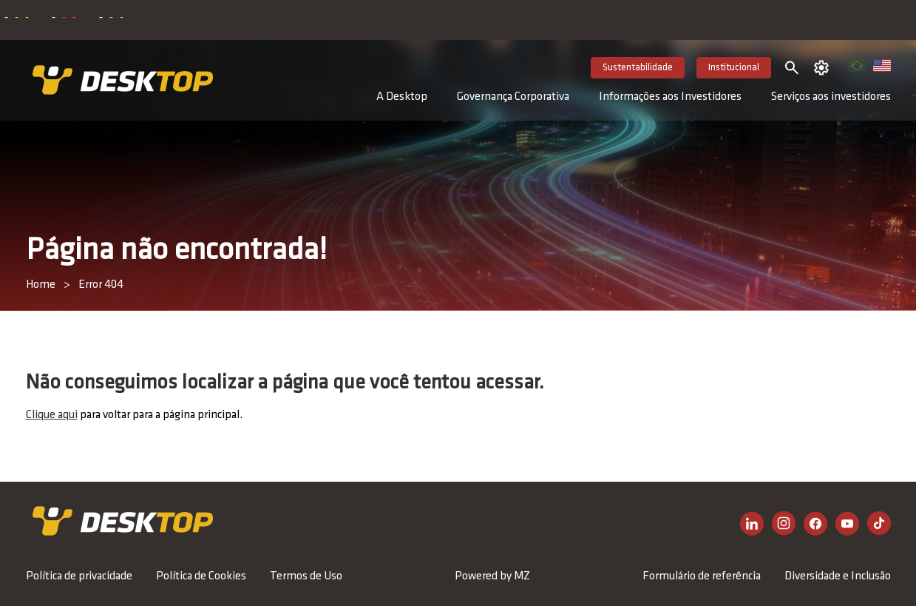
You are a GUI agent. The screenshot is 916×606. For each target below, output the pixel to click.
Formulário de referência (701, 576)
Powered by (492, 576)
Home (40, 285)
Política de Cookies (201, 576)
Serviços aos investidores (831, 97)
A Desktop (401, 97)
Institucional (733, 67)
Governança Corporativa (513, 97)
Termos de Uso (306, 576)
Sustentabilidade (638, 67)
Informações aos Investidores (670, 97)
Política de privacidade (79, 576)
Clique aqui (52, 415)
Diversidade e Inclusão (837, 576)
